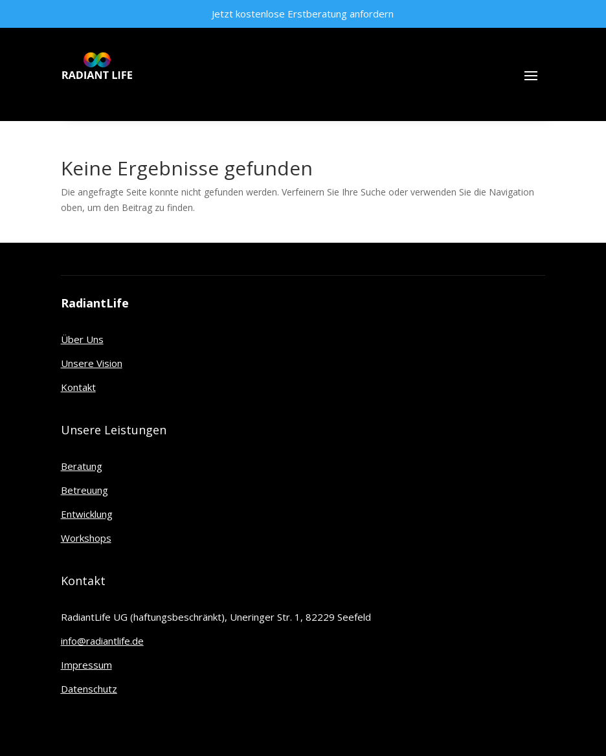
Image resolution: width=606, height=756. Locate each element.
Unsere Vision (91, 363)
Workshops (86, 537)
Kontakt (78, 387)
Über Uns (82, 339)
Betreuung (84, 490)
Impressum (86, 664)
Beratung (81, 466)
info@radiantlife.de (102, 640)
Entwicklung (87, 513)
